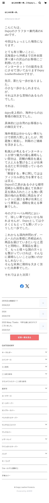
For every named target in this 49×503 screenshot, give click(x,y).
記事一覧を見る (24, 337)
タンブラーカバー (8, 410)
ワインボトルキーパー (10, 447)
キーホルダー (7, 352)
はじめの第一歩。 (11, 12)
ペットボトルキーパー (10, 418)
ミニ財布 (5, 367)
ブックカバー (7, 432)
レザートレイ (6, 439)
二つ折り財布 (7, 374)
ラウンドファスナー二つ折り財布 (14, 381)
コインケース (7, 360)
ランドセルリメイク (9, 425)
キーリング (6, 461)
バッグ (4, 454)
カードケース (7, 396)
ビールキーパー (8, 403)
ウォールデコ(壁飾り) (10, 468)
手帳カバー (6, 476)
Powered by (24, 491)
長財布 (4, 389)
